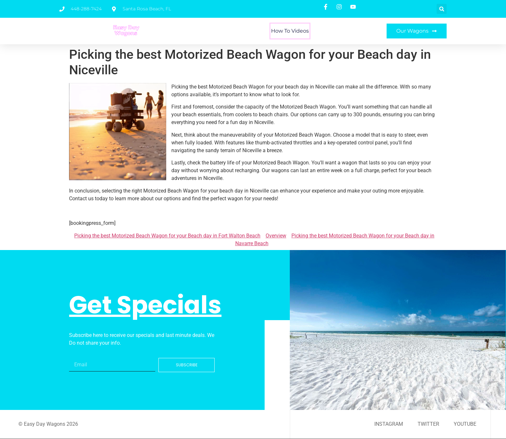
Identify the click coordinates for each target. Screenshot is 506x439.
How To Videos (290, 31)
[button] (442, 9)
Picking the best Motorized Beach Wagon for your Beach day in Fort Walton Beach (167, 236)
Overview (276, 236)
